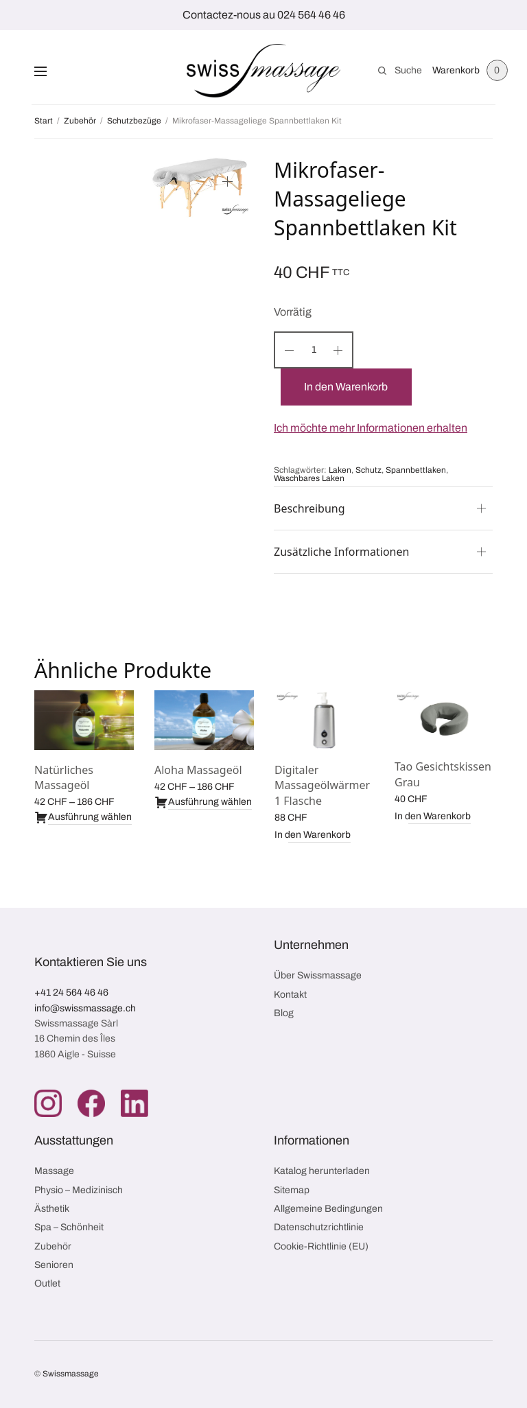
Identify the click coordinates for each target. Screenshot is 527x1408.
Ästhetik (51, 1209)
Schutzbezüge (134, 121)
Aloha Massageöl (198, 769)
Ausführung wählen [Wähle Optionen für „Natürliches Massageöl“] (83, 817)
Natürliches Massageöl (63, 777)
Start (43, 121)
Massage (54, 1171)
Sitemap (291, 1190)
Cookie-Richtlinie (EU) (321, 1246)
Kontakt (290, 994)
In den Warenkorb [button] (312, 835)
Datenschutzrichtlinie (319, 1227)
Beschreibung (309, 508)
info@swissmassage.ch (85, 1008)
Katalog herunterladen (322, 1171)
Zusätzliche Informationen (341, 551)
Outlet (47, 1283)
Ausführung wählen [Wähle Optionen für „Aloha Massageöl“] (203, 802)
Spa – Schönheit (69, 1227)
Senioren (53, 1265)
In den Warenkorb (346, 386)
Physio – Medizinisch (78, 1190)
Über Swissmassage (318, 975)
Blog (284, 1013)
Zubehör (80, 121)
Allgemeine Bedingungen (328, 1209)
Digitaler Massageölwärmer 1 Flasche (322, 785)
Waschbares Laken (309, 478)
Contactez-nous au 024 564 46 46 (264, 15)
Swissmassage (71, 1373)
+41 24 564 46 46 (71, 992)
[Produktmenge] (313, 350)
